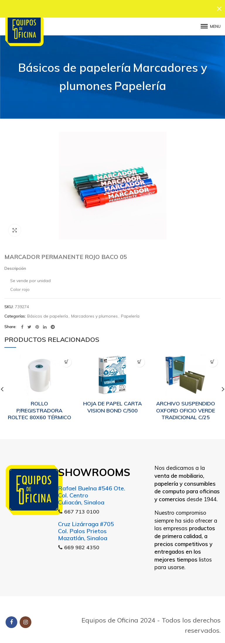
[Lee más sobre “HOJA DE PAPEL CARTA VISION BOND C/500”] (139, 359)
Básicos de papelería (74, 64)
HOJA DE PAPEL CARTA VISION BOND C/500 (112, 404)
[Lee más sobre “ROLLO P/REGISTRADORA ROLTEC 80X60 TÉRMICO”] (66, 359)
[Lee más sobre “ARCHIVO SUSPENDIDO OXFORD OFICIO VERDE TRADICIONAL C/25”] (212, 359)
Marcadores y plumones (94, 313)
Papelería (140, 83)
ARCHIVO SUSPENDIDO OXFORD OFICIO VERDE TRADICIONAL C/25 (185, 407)
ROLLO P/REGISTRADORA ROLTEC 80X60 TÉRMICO (39, 407)
